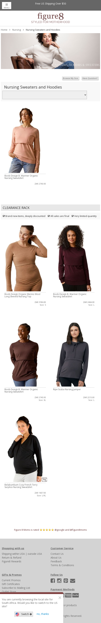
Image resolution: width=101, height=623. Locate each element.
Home (4, 29)
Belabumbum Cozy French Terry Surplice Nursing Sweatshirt (21, 486)
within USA (18, 553)
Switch (24, 614)
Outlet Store (9, 591)
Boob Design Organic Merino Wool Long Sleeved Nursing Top (22, 295)
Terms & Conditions (62, 565)
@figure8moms (78, 529)
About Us (56, 557)
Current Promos (11, 580)
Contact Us (57, 553)
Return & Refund (11, 557)
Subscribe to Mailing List (16, 588)
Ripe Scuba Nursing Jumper (67, 389)
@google (60, 529)
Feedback (56, 561)
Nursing (16, 29)
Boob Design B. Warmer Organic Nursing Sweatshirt (21, 177)
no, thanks (43, 614)
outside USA (35, 553)
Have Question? (89, 78)
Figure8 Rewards (11, 561)
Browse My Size (70, 78)
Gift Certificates (11, 584)
